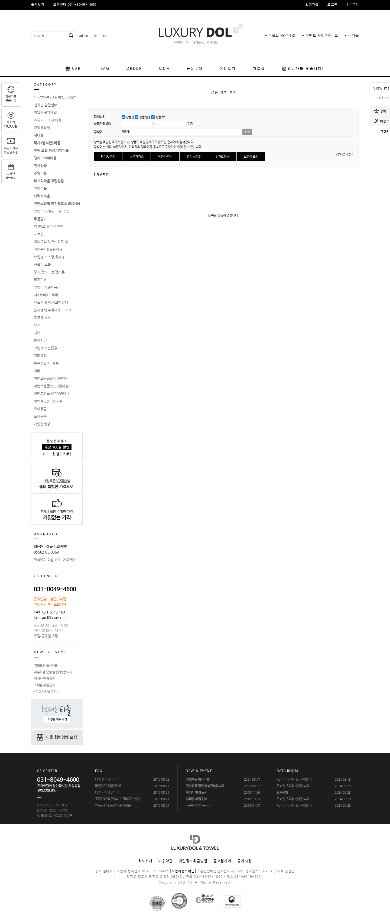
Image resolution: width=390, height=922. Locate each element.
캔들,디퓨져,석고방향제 (51, 302)
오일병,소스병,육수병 (49, 257)
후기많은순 (222, 156)
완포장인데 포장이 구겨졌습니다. (116, 805)
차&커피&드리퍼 (46, 295)
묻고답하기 (223, 861)
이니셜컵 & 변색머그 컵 (51, 242)
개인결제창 (42, 424)
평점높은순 (194, 156)
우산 (37, 325)
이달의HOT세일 (45, 113)
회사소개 (145, 861)
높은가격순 (165, 156)
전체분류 (101, 175)
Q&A (164, 69)
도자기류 (40, 280)
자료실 (259, 69)
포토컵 (39, 234)
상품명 (130, 117)
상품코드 (161, 117)
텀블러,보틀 (42, 264)
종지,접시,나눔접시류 (49, 272)
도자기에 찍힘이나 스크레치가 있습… (119, 799)
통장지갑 (40, 340)
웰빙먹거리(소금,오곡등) (51, 211)
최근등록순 (251, 156)
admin (83, 35)
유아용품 (40, 409)
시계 (37, 333)
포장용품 (40, 416)
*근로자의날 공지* (46, 692)
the (105, 35)
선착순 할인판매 (45, 105)
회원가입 (312, 5)
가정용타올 (42, 128)
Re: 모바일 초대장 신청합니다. (296, 779)
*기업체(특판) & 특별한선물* (55, 97)
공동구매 (195, 69)
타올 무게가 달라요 (107, 792)
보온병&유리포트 (46, 363)
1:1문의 (352, 5)
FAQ (105, 69)
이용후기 (228, 69)
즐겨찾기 (37, 5)
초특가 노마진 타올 (47, 120)
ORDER (134, 69)
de (95, 35)
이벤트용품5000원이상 (51, 386)
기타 (37, 371)
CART (78, 69)
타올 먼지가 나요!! (107, 779)
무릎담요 (40, 219)
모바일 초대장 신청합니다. (293, 786)
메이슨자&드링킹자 (48, 249)
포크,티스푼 (42, 318)
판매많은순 (108, 156)
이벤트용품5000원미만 (51, 378)
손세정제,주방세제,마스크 (52, 310)
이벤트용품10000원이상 (52, 394)
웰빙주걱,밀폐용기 (47, 287)
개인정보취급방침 (193, 861)
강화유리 (40, 356)
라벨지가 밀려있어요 (108, 786)
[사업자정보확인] (183, 871)
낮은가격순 (136, 156)
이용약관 (165, 861)
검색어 (98, 132)
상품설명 (145, 117)
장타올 (353, 35)
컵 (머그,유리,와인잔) (49, 226)
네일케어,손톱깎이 (47, 348)
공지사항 (245, 861)
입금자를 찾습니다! (306, 69)
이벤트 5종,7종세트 (48, 401)
